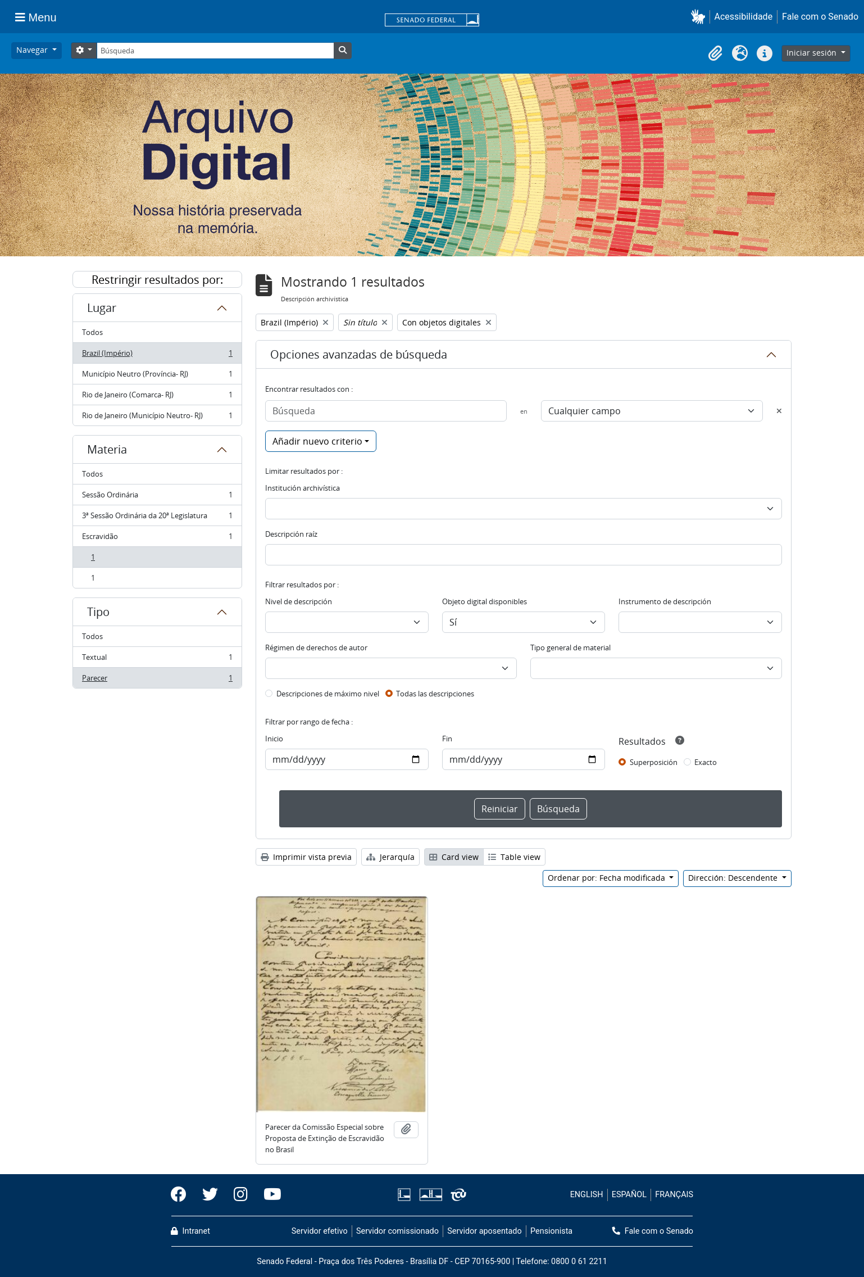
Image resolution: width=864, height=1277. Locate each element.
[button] (700, 16)
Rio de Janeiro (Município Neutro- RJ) (157, 417)
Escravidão (157, 539)
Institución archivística (302, 488)
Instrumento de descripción (665, 601)
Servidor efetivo (320, 1231)
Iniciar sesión (812, 52)
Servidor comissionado (397, 1231)
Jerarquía (390, 857)
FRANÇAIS (674, 1194)
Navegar (33, 49)
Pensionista (551, 1231)
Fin (447, 738)
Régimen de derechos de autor (316, 647)
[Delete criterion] (779, 410)
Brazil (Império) (157, 355)
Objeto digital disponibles (484, 601)
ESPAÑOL (629, 1194)
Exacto (705, 762)
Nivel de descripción (298, 601)
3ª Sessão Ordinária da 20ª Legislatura (157, 518)
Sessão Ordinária (157, 497)
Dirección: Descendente (734, 877)
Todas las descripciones (435, 694)
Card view (454, 857)
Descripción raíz (291, 534)
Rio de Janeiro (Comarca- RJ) (157, 397)
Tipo (98, 611)
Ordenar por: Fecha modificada (607, 877)
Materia (107, 449)
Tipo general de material (570, 647)
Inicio (274, 738)
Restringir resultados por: (157, 279)
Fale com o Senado (820, 16)
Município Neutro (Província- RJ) (157, 376)
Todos (92, 332)
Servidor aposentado (484, 1231)
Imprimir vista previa (306, 857)
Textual (157, 659)
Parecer (157, 680)
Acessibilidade (744, 16)
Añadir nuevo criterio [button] (317, 441)
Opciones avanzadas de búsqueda (358, 354)
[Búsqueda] (215, 50)
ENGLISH (586, 1194)
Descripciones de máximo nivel (327, 694)
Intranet (190, 1231)
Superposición (653, 762)
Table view (514, 857)
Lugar (101, 307)
